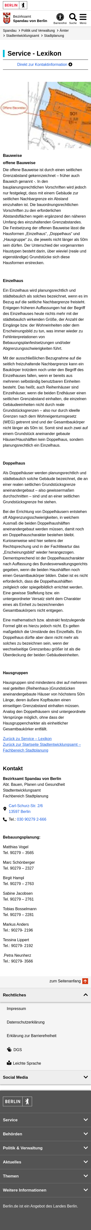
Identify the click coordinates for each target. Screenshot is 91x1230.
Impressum (16, 1009)
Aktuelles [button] (12, 1162)
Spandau (10, 30)
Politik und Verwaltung (38, 30)
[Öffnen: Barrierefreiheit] (60, 18)
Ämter (64, 30)
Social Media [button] (15, 1077)
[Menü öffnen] (83, 18)
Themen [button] (11, 1176)
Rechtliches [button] (14, 995)
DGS (14, 1050)
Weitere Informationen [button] (24, 1190)
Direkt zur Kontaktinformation (44, 64)
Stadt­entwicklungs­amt (22, 36)
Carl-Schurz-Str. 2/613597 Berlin (26, 809)
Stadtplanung (54, 36)
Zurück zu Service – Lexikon (27, 739)
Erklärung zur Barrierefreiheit (32, 1036)
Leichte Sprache (24, 1063)
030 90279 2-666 (31, 819)
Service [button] (10, 1120)
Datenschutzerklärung (26, 1022)
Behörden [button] (12, 1134)
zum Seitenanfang (65, 981)
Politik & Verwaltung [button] (22, 1148)
